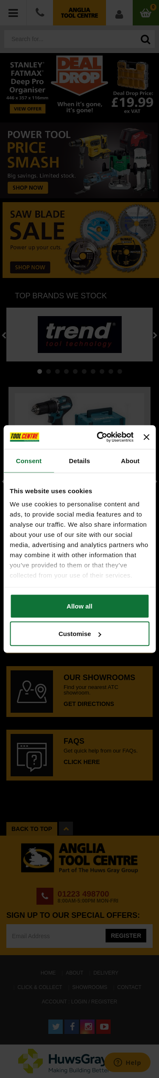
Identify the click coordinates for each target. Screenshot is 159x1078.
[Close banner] (146, 437)
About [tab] (130, 460)
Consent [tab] (29, 460)
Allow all (79, 605)
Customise (80, 633)
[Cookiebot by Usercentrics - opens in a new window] (100, 437)
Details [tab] (79, 460)
